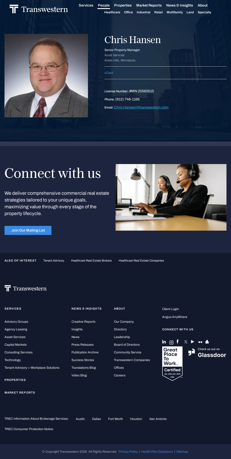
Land (195, 12)
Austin (80, 419)
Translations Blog (84, 367)
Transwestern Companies (132, 360)
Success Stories (83, 360)
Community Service (127, 352)
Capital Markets (16, 344)
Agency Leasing (16, 329)
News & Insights (184, 5)
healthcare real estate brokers (91, 260)
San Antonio (158, 419)
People (109, 5)
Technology (13, 360)
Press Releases (83, 344)
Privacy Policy (128, 451)
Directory (120, 329)
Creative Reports (83, 321)
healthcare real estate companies (141, 260)
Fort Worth (115, 419)
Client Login (170, 309)
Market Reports (154, 5)
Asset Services (15, 337)
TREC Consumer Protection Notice (29, 429)
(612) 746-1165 (127, 99)
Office (133, 12)
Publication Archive (85, 352)
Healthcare (117, 12)
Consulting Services (18, 352)
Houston (136, 419)
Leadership (122, 337)
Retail (163, 12)
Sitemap (182, 451)
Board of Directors (127, 344)
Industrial (148, 12)
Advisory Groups (16, 321)
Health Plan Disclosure (157, 451)
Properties (128, 5)
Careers (119, 375)
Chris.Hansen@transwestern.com (141, 107)
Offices (119, 367)
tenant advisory (53, 260)
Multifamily (180, 12)
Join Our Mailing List (28, 230)
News (75, 337)
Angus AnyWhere (174, 317)
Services (91, 5)
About (208, 5)
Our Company (124, 321)
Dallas (96, 419)
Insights (77, 329)
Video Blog (79, 375)
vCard (108, 72)
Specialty (209, 12)
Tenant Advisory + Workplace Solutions (32, 367)
